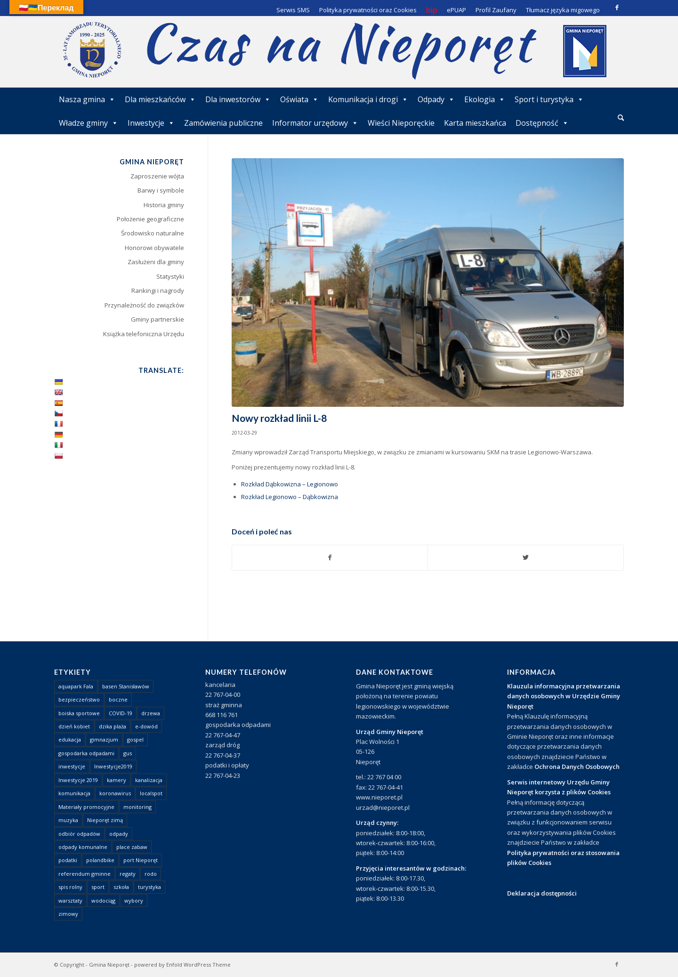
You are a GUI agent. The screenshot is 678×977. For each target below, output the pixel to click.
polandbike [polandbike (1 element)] (100, 860)
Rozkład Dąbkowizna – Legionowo (289, 484)
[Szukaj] (621, 117)
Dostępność (542, 123)
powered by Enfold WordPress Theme (182, 964)
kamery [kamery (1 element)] (116, 779)
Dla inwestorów (238, 99)
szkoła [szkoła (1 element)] (121, 886)
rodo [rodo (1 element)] (151, 873)
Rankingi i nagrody (157, 290)
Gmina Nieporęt (109, 964)
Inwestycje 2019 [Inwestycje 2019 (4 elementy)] (78, 779)
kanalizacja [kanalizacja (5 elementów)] (148, 779)
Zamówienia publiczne (223, 123)
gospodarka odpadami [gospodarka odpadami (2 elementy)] (86, 753)
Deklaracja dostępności (542, 893)
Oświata (299, 99)
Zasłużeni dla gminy (156, 262)
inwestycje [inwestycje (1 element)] (71, 766)
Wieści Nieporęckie (401, 123)
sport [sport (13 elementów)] (98, 886)
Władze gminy (88, 123)
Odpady (436, 99)
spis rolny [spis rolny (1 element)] (70, 886)
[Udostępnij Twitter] (525, 557)
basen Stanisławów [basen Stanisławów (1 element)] (125, 686)
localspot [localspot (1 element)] (151, 793)
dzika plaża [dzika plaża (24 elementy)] (112, 726)
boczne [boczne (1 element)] (118, 699)
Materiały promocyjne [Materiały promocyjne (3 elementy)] (86, 806)
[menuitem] (621, 118)
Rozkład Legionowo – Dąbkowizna (289, 497)
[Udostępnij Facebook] (330, 557)
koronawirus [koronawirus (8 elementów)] (115, 793)
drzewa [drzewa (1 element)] (150, 713)
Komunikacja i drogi (368, 99)
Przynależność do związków (144, 305)
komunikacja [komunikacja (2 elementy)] (74, 793)
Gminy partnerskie (157, 319)
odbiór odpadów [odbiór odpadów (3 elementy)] (79, 833)
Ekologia (484, 99)
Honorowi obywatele (154, 247)
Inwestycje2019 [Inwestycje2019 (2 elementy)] (113, 766)
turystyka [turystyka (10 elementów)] (149, 886)
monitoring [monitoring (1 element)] (137, 806)
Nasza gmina (87, 99)
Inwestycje (151, 123)
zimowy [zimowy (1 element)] (68, 913)
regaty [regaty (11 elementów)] (128, 873)
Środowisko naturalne (152, 233)
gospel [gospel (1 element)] (135, 739)
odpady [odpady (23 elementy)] (118, 833)
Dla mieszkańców (160, 99)
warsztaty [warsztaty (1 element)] (70, 900)
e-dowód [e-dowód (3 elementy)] (146, 726)
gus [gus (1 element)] (127, 753)
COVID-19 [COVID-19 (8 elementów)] (120, 713)
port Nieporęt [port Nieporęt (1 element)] (140, 860)
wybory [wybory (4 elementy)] (133, 900)
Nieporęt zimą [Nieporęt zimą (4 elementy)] (105, 820)
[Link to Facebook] (617, 7)
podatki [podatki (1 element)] (67, 860)
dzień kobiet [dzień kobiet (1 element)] (74, 726)
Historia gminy (164, 205)
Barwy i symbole (160, 190)
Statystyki (170, 276)
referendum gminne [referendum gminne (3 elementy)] (84, 873)
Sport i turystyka (549, 99)
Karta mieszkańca (475, 123)
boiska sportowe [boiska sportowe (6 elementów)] (79, 713)
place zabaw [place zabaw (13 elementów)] (131, 846)
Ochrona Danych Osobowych (577, 766)
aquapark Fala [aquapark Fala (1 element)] (75, 686)
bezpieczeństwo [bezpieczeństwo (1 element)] (79, 699)
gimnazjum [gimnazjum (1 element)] (104, 739)
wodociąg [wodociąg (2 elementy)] (103, 900)
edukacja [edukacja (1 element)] (69, 739)
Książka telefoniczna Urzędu (143, 334)
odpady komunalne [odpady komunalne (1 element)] (82, 846)
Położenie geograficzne (150, 219)
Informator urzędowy (315, 123)
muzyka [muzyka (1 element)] (68, 820)
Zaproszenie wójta (157, 176)
